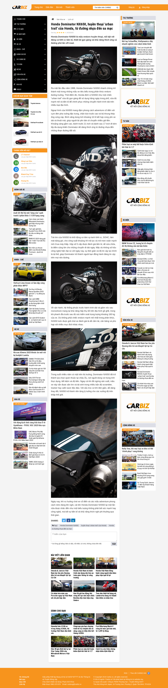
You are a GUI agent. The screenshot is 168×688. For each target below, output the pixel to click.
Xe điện (18, 39)
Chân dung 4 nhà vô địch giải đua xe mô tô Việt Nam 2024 (37, 455)
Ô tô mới (19, 29)
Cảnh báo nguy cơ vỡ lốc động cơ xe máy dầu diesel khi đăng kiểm (145, 153)
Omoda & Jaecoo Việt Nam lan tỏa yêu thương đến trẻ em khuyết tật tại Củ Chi (61, 573)
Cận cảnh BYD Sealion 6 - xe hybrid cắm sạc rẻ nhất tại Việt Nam (37, 320)
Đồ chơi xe (18, 334)
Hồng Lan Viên (26, 161)
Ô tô (16, 194)
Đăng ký (132, 7)
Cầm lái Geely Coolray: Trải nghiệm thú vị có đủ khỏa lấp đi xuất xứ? (37, 311)
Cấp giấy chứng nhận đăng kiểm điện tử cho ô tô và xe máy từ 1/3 (146, 171)
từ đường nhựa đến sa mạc (62, 529)
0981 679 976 (56, 683)
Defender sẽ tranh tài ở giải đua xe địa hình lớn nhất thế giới (37, 446)
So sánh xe (20, 59)
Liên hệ (22, 683)
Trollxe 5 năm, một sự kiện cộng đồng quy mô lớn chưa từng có (145, 457)
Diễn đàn (49, 7)
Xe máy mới (19, 34)
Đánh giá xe (20, 54)
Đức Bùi (24, 168)
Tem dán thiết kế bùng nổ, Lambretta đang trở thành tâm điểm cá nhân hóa (106, 595)
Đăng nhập (144, 7)
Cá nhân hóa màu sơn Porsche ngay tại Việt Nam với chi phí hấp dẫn (61, 595)
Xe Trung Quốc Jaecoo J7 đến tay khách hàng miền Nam (145, 485)
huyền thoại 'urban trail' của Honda (93, 525)
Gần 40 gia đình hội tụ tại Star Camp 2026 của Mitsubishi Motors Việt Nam (61, 651)
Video (17, 89)
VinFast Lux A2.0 (36, 132)
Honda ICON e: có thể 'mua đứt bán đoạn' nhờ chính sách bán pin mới (146, 261)
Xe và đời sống (128, 324)
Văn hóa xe (20, 74)
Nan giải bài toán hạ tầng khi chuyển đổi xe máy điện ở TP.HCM (145, 252)
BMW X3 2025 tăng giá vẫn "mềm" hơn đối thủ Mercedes (37, 241)
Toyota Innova (35, 103)
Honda (111, 525)
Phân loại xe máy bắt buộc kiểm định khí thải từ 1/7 (83, 649)
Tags (54, 525)
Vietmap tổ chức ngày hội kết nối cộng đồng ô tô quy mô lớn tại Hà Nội (145, 466)
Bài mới (59, 7)
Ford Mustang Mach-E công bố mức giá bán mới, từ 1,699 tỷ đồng (106, 628)
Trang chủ (38, 7)
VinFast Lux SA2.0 (37, 142)
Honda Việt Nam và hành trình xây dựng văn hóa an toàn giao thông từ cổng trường (83, 574)
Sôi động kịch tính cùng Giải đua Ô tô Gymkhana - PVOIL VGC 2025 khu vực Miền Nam (29, 425)
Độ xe (17, 69)
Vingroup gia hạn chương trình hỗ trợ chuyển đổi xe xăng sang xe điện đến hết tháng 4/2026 (83, 629)
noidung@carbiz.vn (74, 683)
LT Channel (25, 155)
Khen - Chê (19, 49)
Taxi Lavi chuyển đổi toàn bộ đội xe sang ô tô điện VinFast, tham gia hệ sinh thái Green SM (137, 52)
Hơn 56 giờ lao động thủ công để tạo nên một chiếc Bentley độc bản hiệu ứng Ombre (83, 596)
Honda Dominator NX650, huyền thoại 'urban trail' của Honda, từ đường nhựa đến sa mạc (138, 376)
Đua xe (18, 84)
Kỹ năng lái (127, 125)
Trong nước (128, 22)
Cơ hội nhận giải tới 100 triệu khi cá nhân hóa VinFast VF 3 (37, 371)
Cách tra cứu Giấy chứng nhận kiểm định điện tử (105, 649)
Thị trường (20, 24)
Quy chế (22, 681)
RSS (125, 672)
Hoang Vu (25, 181)
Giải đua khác (20, 404)
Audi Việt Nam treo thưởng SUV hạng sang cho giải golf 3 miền (145, 475)
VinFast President (37, 122)
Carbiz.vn (110, 676)
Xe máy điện (127, 224)
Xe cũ (17, 44)
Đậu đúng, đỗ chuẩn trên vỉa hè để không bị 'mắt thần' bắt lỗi (145, 180)
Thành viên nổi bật (21, 150)
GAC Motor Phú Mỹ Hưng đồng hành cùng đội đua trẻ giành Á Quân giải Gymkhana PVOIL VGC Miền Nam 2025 (29, 436)
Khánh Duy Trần (27, 174)
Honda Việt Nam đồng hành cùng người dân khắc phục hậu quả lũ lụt (106, 573)
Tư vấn (18, 64)
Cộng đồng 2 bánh (130, 430)
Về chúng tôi (24, 676)
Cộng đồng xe (21, 79)
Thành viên (70, 7)
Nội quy (22, 678)
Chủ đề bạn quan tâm (22, 96)
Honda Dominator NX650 (69, 525)
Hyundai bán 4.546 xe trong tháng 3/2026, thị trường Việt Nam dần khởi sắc (61, 629)
